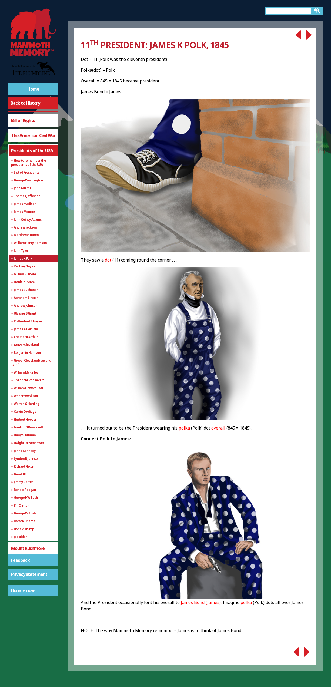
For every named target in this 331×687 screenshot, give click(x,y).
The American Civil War (33, 135)
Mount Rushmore (28, 548)
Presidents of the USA (32, 151)
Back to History (25, 103)
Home (33, 89)
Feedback (20, 560)
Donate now (23, 590)
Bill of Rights (23, 120)
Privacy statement (29, 574)
